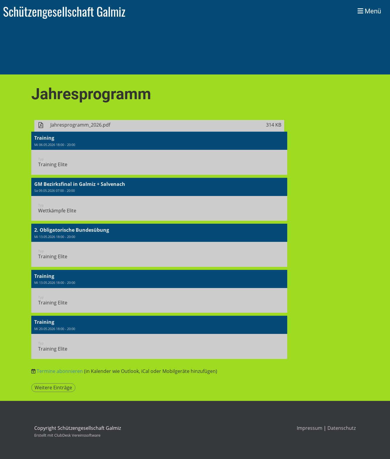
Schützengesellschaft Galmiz (64, 11)
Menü (369, 11)
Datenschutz (341, 428)
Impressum (309, 428)
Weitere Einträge (53, 387)
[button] (159, 153)
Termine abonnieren (60, 371)
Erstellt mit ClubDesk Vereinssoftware (67, 435)
